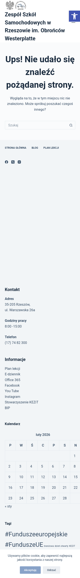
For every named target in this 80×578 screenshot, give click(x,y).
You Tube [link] (12, 391)
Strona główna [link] (15, 147)
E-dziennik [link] (12, 374)
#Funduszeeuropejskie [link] (36, 534)
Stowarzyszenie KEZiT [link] (21, 402)
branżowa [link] (49, 546)
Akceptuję (30, 570)
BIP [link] (7, 408)
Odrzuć (51, 570)
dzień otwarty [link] (61, 546)
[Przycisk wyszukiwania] (71, 125)
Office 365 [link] (12, 380)
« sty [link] (8, 506)
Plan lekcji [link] (51, 147)
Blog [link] (35, 147)
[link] (74, 16)
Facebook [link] (12, 385)
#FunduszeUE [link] (24, 544)
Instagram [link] (12, 397)
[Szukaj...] (36, 125)
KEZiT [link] (72, 546)
